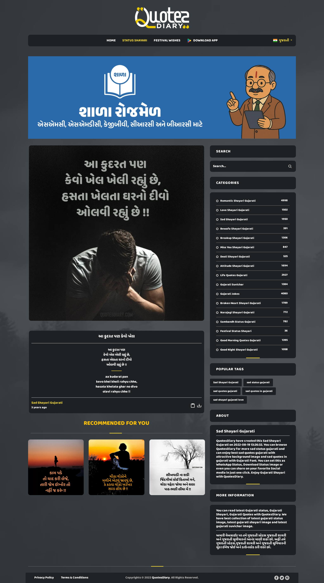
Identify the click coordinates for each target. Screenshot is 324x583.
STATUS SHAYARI (134, 40)
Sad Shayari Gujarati (47, 403)
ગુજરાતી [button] (281, 40)
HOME (111, 40)
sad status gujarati (258, 382)
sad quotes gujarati (225, 391)
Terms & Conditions (74, 577)
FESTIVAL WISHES (167, 40)
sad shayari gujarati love (228, 400)
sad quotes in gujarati (259, 391)
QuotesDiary (161, 577)
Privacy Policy (44, 577)
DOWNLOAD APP (202, 40)
